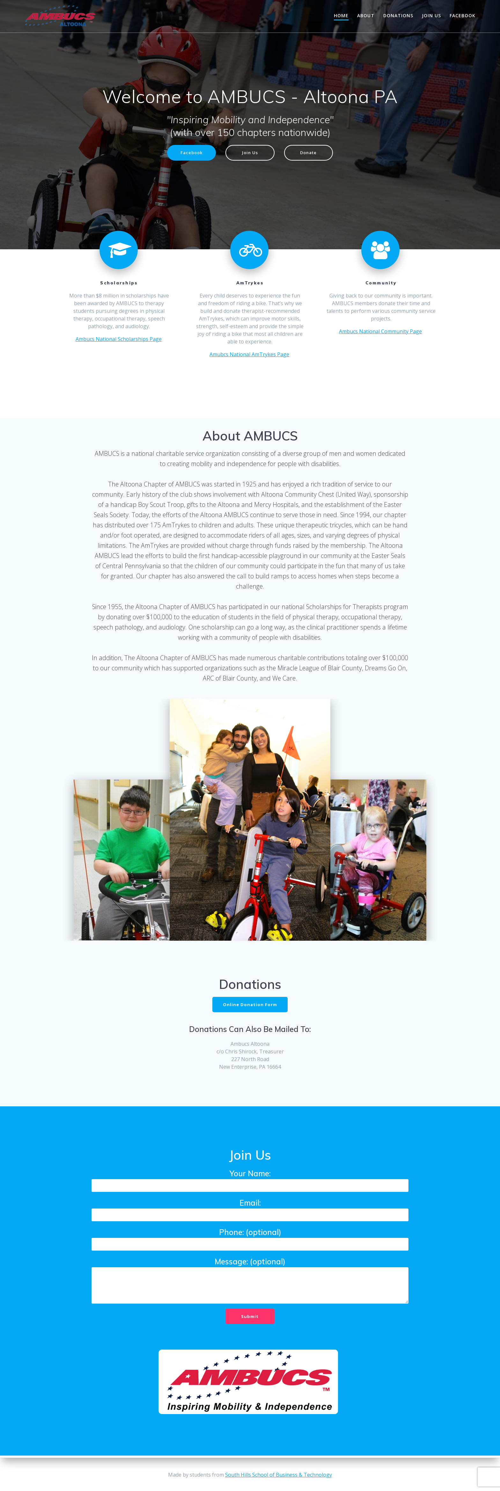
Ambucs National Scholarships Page (119, 339)
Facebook (462, 15)
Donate (311, 153)
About (365, 15)
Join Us (431, 15)
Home (341, 15)
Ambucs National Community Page (380, 331)
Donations (398, 15)
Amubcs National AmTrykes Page (249, 354)
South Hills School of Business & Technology (278, 1474)
